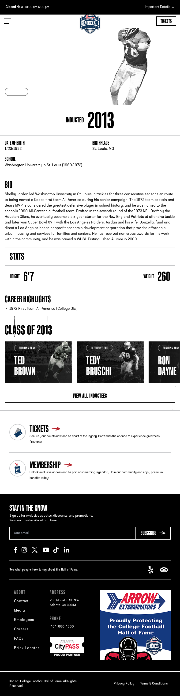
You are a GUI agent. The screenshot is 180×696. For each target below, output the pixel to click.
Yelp (153, 570)
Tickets (166, 21)
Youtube (48, 550)
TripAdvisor (165, 570)
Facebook (18, 550)
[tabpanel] (38, 362)
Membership (45, 464)
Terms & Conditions (154, 683)
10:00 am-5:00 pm (27, 7)
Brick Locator (26, 648)
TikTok (58, 550)
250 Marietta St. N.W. (65, 603)
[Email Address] (72, 533)
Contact (21, 601)
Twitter (37, 550)
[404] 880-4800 (62, 626)
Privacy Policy (124, 683)
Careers (21, 629)
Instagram (27, 550)
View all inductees (90, 395)
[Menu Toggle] (7, 21)
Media (19, 611)
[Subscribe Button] (153, 533)
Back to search (20, 44)
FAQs (19, 639)
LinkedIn (69, 550)
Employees (24, 620)
